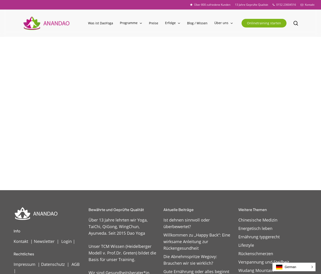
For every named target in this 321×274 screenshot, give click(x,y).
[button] (294, 267)
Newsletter (44, 241)
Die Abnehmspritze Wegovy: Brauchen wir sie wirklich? (190, 260)
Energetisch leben (255, 228)
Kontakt (21, 241)
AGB (76, 264)
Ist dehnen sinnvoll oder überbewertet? (186, 223)
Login (66, 241)
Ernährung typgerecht (259, 236)
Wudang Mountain (256, 270)
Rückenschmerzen (255, 253)
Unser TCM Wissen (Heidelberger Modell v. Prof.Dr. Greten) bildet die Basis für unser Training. (122, 253)
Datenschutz (53, 264)
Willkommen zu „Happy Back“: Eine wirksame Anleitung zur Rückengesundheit (196, 241)
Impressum (24, 264)
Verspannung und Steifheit (263, 262)
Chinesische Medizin (257, 220)
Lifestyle (246, 245)
